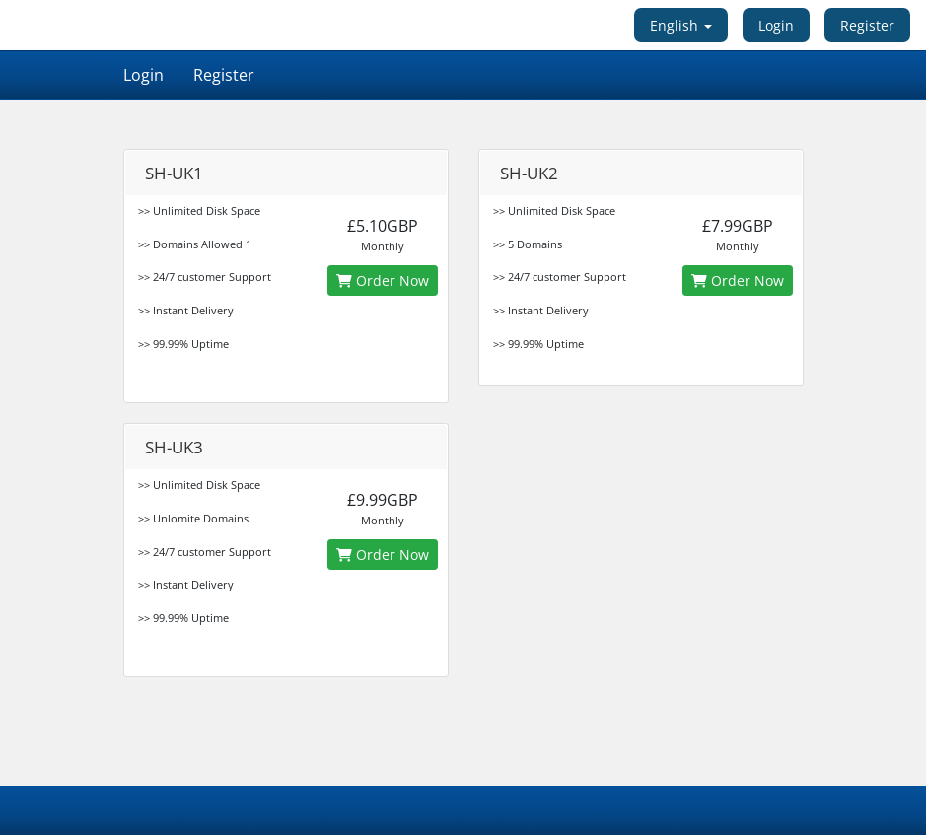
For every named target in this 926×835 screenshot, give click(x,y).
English (681, 25)
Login (776, 25)
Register (867, 25)
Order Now (382, 280)
